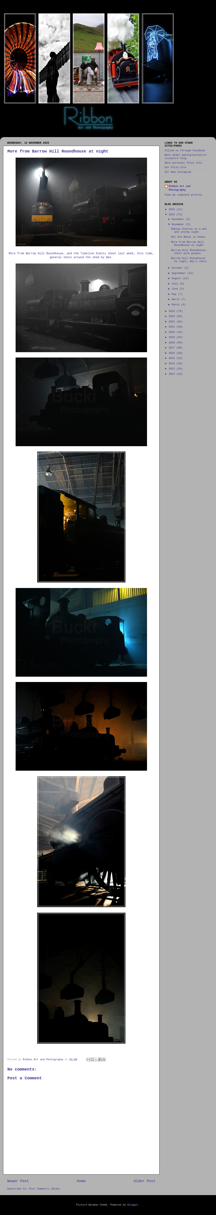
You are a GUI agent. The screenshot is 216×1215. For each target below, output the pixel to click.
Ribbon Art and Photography (180, 188)
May (175, 294)
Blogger (132, 1205)
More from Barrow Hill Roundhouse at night (187, 244)
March (176, 304)
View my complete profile (183, 195)
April (176, 299)
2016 (172, 353)
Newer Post (18, 1181)
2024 (172, 311)
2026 (172, 209)
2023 (172, 316)
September (179, 273)
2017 (172, 347)
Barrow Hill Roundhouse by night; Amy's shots (189, 260)
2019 (172, 337)
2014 (172, 363)
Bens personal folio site (183, 163)
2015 (172, 358)
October (178, 268)
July (176, 283)
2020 (172, 332)
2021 (172, 327)
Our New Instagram (178, 172)
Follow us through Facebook (185, 150)
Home (81, 1181)
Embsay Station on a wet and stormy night (189, 231)
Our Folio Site (175, 167)
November (179, 224)
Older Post (144, 1181)
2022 (172, 321)
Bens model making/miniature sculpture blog (186, 157)
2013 (172, 368)
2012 (172, 374)
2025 (172, 214)
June (176, 289)
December (179, 219)
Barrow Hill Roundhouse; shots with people (189, 252)
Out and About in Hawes (188, 237)
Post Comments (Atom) (44, 1188)
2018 (172, 342)
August (177, 278)
